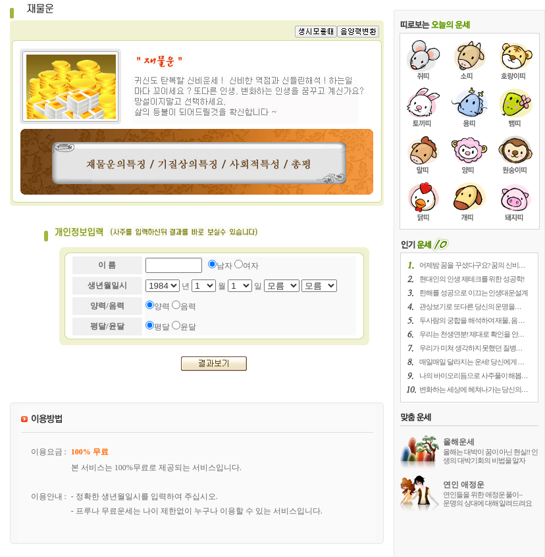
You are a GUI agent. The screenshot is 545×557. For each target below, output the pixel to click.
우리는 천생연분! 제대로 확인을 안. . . (471, 334)
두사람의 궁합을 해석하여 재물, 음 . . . (471, 320)
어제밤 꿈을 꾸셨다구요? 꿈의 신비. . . (472, 265)
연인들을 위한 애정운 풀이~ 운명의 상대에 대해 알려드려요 (487, 499)
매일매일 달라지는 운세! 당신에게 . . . (471, 362)
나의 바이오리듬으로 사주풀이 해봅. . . (473, 375)
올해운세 (459, 442)
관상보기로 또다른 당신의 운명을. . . (470, 306)
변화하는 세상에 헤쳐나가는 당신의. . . (473, 389)
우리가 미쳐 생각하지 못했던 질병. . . (470, 348)
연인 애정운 (463, 484)
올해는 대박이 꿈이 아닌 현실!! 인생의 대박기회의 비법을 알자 (490, 456)
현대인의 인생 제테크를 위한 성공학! (472, 279)
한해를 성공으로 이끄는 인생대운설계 (473, 293)
